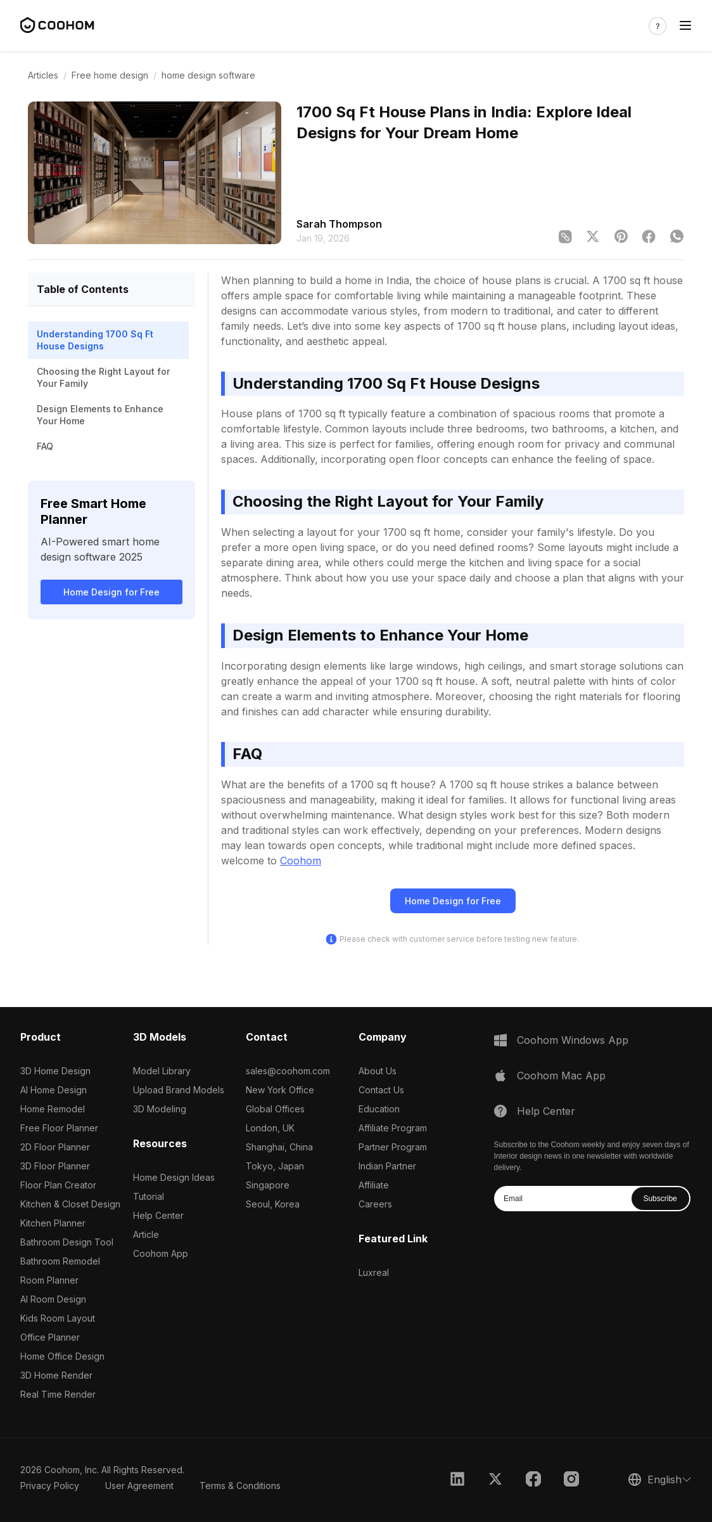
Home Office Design (62, 1356)
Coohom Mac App (561, 1075)
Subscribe (660, 1198)
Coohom (300, 860)
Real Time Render (58, 1394)
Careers (375, 1204)
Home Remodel (52, 1108)
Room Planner (49, 1280)
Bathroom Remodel (60, 1261)
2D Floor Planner (55, 1147)
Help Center (158, 1215)
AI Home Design (53, 1089)
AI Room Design (53, 1299)
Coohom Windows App (572, 1040)
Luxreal (374, 1272)
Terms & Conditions (240, 1485)
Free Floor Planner (59, 1127)
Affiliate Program (393, 1127)
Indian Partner (387, 1166)
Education (379, 1108)
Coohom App (160, 1253)
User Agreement (139, 1485)
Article (146, 1234)
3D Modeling (159, 1108)
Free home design (110, 75)
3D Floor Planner (55, 1166)
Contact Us (381, 1089)
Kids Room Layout (57, 1318)
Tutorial (148, 1196)
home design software (208, 75)
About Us (378, 1070)
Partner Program (393, 1147)
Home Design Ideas (174, 1177)
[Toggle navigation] (685, 26)
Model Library (162, 1070)
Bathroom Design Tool (66, 1242)
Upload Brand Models (178, 1089)
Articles (43, 75)
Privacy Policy (49, 1485)
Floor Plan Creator (58, 1185)
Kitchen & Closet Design (70, 1204)
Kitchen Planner (53, 1223)
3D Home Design (55, 1070)
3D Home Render (56, 1375)
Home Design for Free (111, 592)
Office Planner (50, 1337)
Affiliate (374, 1185)
